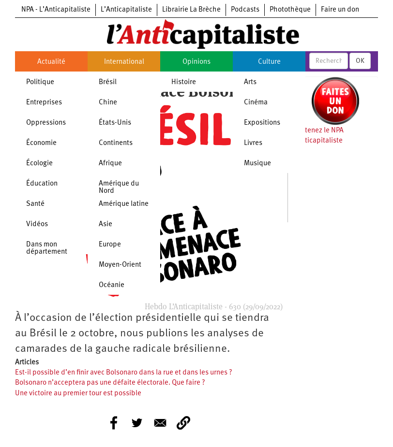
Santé (35, 204)
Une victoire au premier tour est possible (78, 393)
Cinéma (256, 102)
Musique (257, 163)
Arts (250, 82)
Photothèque (290, 10)
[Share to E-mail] (160, 423)
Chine (108, 102)
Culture (269, 62)
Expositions (262, 123)
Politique (40, 82)
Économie (41, 143)
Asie (105, 224)
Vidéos (37, 224)
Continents (116, 143)
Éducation (42, 183)
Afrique (110, 163)
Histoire (183, 82)
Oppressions (46, 123)
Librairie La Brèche (191, 10)
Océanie (111, 285)
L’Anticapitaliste (126, 10)
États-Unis (115, 123)
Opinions (196, 62)
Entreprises (44, 102)
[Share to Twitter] (137, 423)
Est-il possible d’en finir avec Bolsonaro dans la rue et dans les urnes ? (123, 372)
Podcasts (245, 10)
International (124, 62)
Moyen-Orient (120, 265)
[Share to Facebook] (113, 423)
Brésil (108, 82)
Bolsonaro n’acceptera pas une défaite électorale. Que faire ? (110, 383)
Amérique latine (124, 204)
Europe (110, 244)
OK (360, 61)
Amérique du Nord (119, 187)
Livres (253, 143)
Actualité (51, 62)
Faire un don (340, 10)
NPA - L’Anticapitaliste (56, 10)
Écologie (39, 163)
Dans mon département (46, 248)
